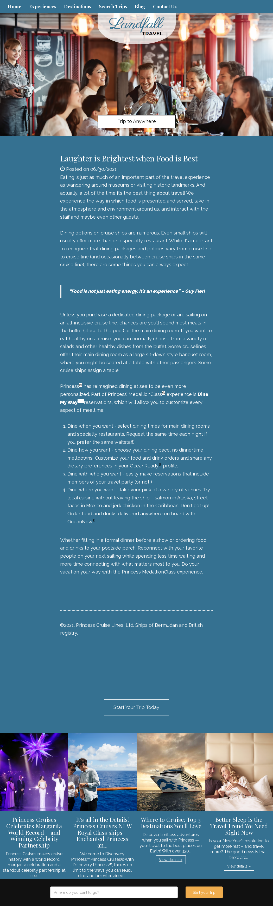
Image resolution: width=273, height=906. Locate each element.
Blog (140, 6)
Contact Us (164, 6)
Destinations (77, 6)
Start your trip (204, 892)
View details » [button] (170, 860)
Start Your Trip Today (136, 707)
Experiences (42, 6)
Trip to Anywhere (136, 121)
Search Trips (113, 6)
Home (14, 6)
